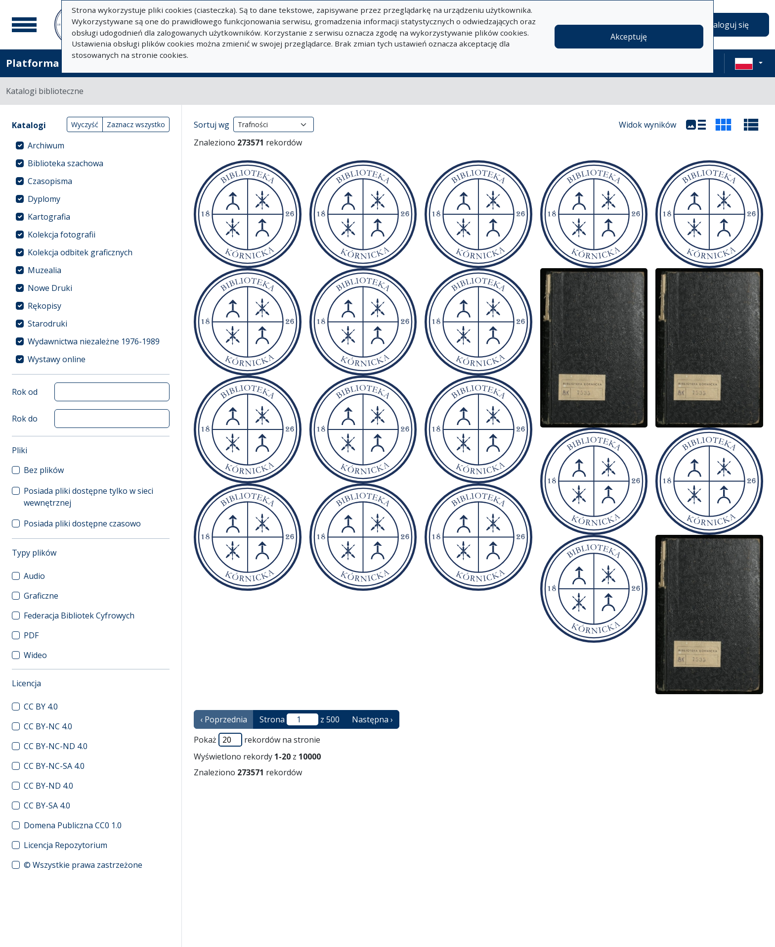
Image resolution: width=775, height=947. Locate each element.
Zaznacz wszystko (136, 124)
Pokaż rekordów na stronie (257, 740)
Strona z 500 (299, 719)
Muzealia (44, 270)
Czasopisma (50, 181)
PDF (31, 635)
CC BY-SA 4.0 (47, 805)
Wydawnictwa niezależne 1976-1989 (94, 341)
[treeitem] (91, 145)
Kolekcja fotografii (61, 234)
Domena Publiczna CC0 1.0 (73, 825)
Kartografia (49, 216)
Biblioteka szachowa (65, 163)
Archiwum (46, 145)
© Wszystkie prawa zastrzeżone (83, 864)
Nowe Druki (50, 288)
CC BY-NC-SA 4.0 (54, 765)
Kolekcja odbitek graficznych (80, 252)
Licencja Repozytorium (65, 845)
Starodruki (47, 323)
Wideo (35, 655)
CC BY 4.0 (41, 706)
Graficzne (41, 595)
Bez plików (44, 470)
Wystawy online (57, 359)
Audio (34, 575)
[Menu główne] (24, 25)
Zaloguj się (728, 24)
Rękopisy (44, 305)
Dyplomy (44, 198)
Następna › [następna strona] (372, 719)
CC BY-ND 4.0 (48, 785)
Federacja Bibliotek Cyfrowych (79, 615)
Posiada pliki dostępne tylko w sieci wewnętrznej (88, 496)
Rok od (25, 391)
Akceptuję (628, 36)
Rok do (25, 418)
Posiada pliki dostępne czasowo (82, 523)
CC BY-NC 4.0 (48, 726)
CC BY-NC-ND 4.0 (55, 746)
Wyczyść (84, 124)
